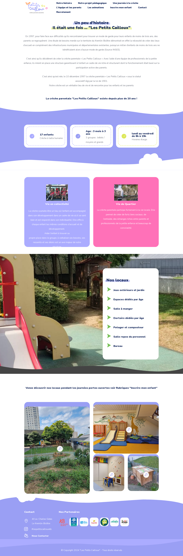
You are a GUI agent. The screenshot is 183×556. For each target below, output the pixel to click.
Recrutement (63, 12)
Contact (142, 7)
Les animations (96, 7)
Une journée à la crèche (125, 3)
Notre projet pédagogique (92, 3)
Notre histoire (64, 3)
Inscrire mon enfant (121, 7)
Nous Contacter (40, 538)
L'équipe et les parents (68, 7)
